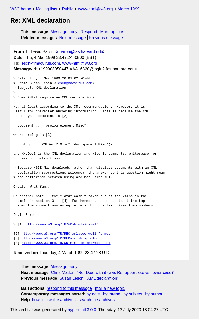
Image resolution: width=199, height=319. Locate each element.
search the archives (97, 300)
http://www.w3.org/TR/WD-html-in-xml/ (62, 224)
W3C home (20, 9)
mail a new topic (110, 288)
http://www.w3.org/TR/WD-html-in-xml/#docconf (66, 243)
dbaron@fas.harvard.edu (80, 51)
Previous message (106, 37)
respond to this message (69, 288)
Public (67, 9)
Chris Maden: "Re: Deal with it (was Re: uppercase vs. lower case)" (112, 272)
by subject (132, 294)
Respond (89, 31)
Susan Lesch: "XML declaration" (88, 278)
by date (93, 294)
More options (112, 31)
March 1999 (129, 9)
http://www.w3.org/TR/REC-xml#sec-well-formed (66, 234)
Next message (72, 37)
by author (153, 294)
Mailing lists (46, 9)
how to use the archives (54, 300)
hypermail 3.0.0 (82, 310)
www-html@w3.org (95, 9)
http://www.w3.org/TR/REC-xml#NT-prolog (60, 238)
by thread (111, 294)
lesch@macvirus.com (40, 63)
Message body (64, 31)
